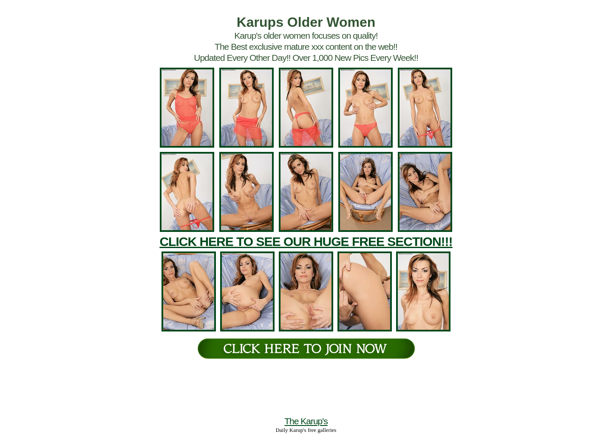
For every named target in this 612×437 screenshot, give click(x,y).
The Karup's (306, 421)
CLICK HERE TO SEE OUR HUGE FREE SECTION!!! (305, 241)
